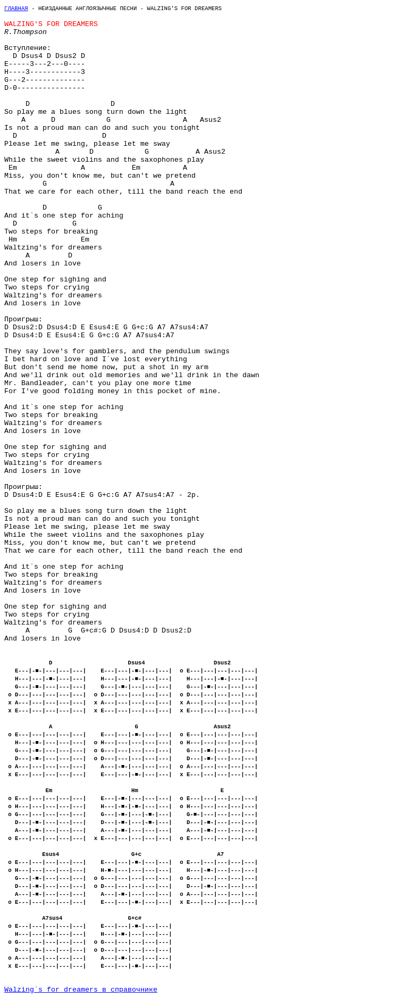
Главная (16, 8)
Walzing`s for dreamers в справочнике (80, 990)
